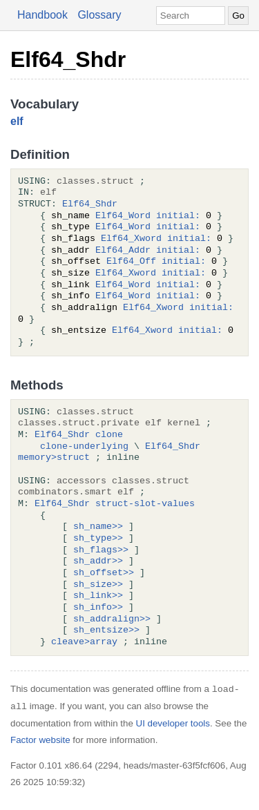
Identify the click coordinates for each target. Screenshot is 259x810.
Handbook (42, 15)
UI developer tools (173, 723)
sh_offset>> (103, 573)
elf (16, 121)
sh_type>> (98, 538)
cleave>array (84, 642)
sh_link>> (98, 596)
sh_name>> (98, 527)
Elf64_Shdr (68, 59)
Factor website (40, 740)
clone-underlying (84, 447)
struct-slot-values (145, 504)
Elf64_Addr (123, 250)
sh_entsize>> (106, 630)
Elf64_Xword (131, 239)
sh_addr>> (98, 561)
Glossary (99, 15)
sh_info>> (98, 607)
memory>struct (54, 458)
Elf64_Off (131, 261)
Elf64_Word (123, 216)
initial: (178, 216)
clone (109, 435)
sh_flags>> (100, 550)
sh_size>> (98, 585)
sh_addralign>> (112, 619)
